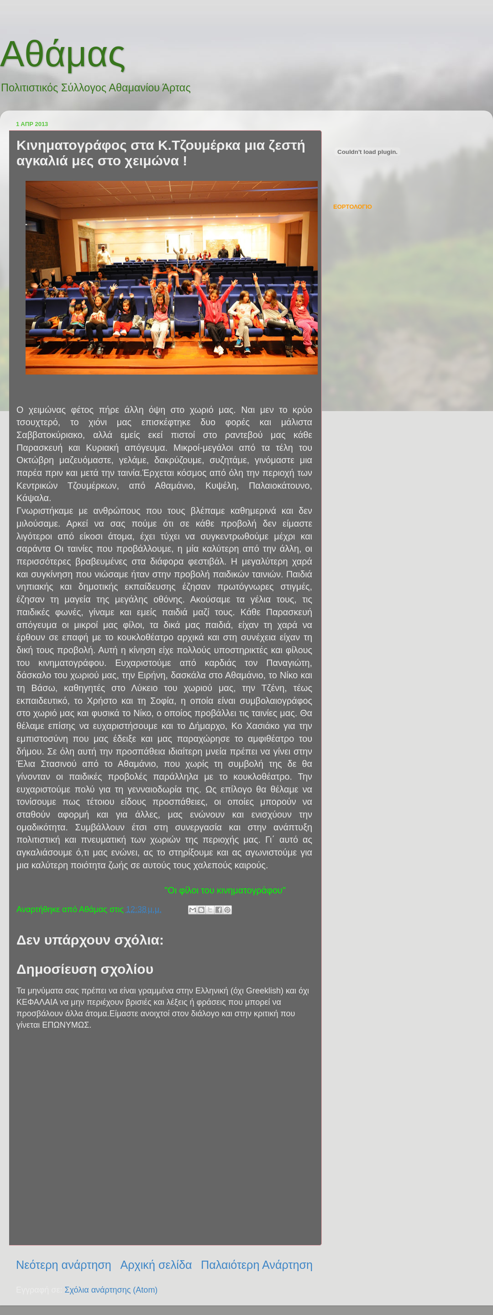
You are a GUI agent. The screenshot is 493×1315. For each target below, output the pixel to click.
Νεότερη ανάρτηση (63, 1264)
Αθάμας (63, 53)
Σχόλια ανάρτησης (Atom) (110, 1289)
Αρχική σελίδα (156, 1264)
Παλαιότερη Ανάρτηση (257, 1264)
